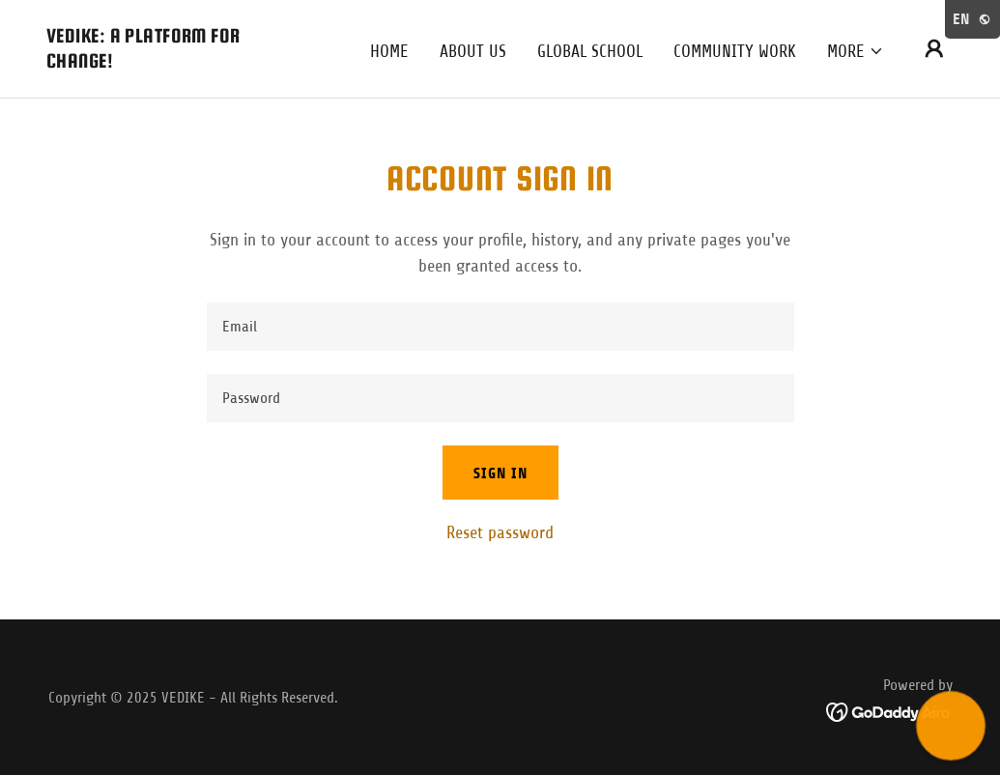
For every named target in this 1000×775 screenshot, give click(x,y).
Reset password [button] (500, 532)
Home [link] (389, 51)
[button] (855, 51)
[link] (173, 62)
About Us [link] (473, 51)
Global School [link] (590, 51)
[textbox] (500, 326)
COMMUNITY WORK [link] (734, 51)
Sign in (500, 473)
